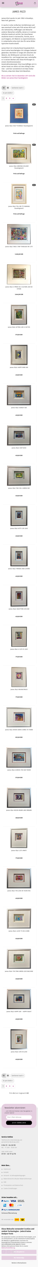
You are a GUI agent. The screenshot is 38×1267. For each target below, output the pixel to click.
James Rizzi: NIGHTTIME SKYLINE (19, 609)
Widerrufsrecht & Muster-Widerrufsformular (18, 1179)
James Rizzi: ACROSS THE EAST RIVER (19, 770)
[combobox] (17, 88)
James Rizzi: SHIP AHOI (19, 448)
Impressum (7, 1169)
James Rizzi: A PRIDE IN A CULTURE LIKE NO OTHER (19, 288)
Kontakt (6, 1172)
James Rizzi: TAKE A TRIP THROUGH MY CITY (19, 247)
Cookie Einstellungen (10, 1188)
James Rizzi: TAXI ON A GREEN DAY (19, 488)
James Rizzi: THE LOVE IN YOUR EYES (19, 891)
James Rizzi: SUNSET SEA (19, 408)
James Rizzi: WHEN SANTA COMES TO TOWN (19, 730)
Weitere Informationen (19, 1263)
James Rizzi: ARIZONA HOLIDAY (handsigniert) (19, 167)
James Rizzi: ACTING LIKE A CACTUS (19, 327)
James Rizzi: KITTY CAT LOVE (19, 528)
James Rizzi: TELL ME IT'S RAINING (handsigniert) (19, 207)
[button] (4, 88)
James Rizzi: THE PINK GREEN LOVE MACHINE (19, 971)
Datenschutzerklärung (8, 1248)
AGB (5, 1182)
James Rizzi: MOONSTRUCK (19, 689)
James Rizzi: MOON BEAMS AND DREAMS (19, 810)
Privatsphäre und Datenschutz (13, 1185)
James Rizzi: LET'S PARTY (19, 850)
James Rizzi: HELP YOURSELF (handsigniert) (19, 126)
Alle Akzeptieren (19, 1252)
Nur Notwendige (19, 1258)
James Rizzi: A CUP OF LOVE (19, 649)
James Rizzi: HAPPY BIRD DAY (19, 367)
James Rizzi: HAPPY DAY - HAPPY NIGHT (18, 1011)
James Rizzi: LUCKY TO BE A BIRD (19, 931)
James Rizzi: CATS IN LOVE (19, 1052)
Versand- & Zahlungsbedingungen (14, 1175)
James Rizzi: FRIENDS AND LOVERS (19, 569)
